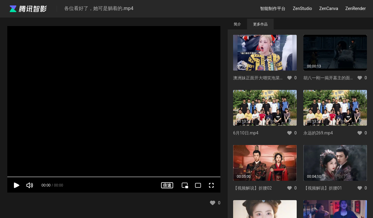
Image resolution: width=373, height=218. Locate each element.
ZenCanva (328, 8)
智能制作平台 (273, 8)
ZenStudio (302, 8)
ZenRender (355, 8)
